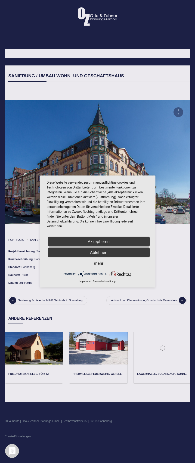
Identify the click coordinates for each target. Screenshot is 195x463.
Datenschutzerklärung (104, 281)
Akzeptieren (99, 241)
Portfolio (16, 239)
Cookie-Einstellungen (18, 436)
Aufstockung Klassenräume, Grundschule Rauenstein (148, 300)
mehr (98, 263)
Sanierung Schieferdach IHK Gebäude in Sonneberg (46, 300)
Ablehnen (98, 252)
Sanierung (38, 239)
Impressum (85, 281)
